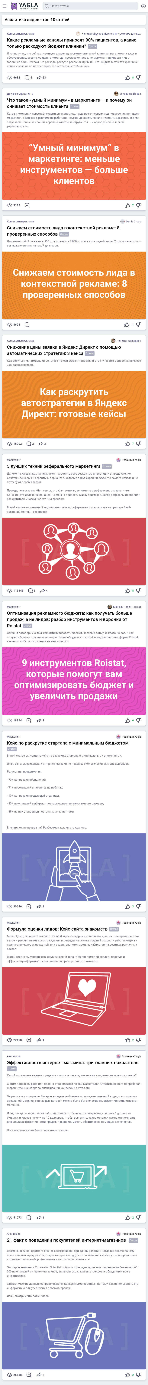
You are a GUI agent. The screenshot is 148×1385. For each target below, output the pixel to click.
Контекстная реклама (20, 33)
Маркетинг (14, 459)
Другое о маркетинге (20, 93)
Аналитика (14, 1056)
